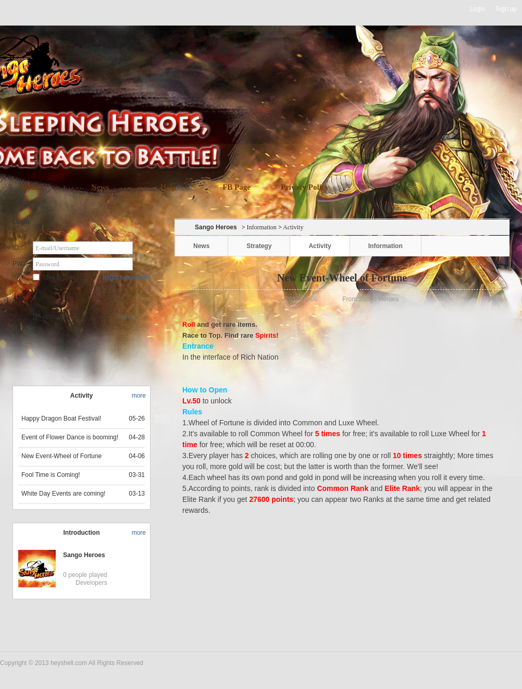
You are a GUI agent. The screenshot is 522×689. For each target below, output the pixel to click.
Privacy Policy (305, 187)
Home (32, 187)
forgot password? (127, 277)
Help (168, 187)
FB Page (236, 187)
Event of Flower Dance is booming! (69, 437)
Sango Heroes (84, 555)
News (100, 187)
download (276, 131)
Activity (319, 246)
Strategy (258, 246)
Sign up (506, 9)
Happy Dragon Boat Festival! (61, 418)
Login (477, 9)
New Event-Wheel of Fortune (61, 456)
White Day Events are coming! (63, 493)
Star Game (82, 295)
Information (262, 227)
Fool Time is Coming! (50, 474)
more (139, 395)
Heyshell (33, 9)
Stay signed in (57, 277)
